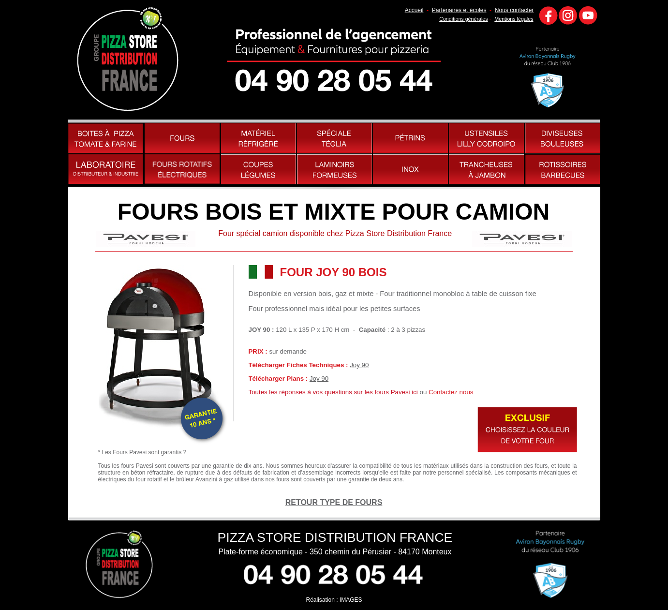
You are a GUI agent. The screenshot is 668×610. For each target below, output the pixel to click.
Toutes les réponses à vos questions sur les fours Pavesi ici (333, 392)
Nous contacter (514, 10)
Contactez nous (451, 392)
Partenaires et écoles (459, 10)
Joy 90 (359, 365)
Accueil (414, 10)
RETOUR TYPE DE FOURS (334, 502)
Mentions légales (513, 19)
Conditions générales (463, 19)
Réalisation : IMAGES (334, 599)
